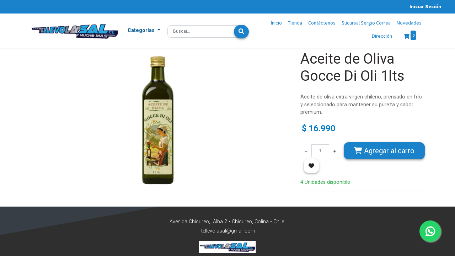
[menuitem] (276, 23)
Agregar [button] (384, 150)
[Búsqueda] (241, 31)
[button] (144, 30)
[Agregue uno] (334, 150)
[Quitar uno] (306, 150)
